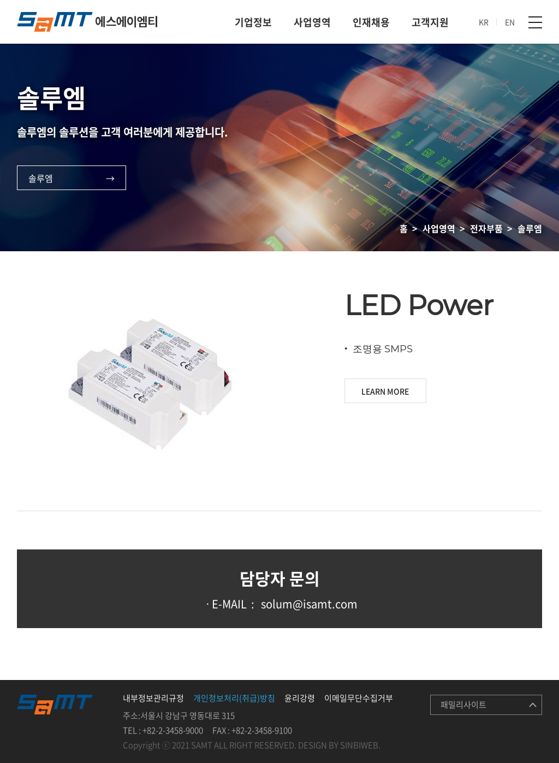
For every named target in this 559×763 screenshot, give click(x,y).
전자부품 (486, 228)
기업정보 (253, 22)
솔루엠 (40, 178)
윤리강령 (299, 698)
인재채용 (371, 22)
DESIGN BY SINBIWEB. (339, 745)
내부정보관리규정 (153, 698)
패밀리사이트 (463, 705)
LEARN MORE (385, 391)
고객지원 (430, 22)
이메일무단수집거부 (358, 698)
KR (484, 21)
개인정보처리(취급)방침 (234, 698)
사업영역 (312, 22)
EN (510, 21)
